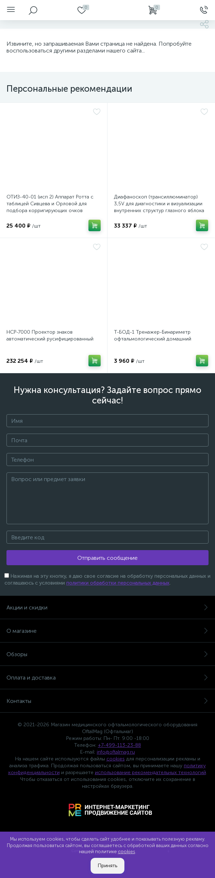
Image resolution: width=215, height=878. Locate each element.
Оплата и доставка (107, 677)
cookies (115, 759)
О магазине (107, 630)
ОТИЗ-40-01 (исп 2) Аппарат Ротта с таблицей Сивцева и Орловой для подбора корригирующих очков (49, 204)
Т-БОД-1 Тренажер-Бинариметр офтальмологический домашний (152, 335)
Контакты (107, 701)
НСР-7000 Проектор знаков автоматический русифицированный (49, 335)
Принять (107, 866)
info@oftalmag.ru (116, 752)
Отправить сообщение (107, 557)
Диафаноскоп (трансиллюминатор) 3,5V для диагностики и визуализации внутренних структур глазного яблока (159, 204)
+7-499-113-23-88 (119, 745)
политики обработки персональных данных (117, 583)
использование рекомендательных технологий (150, 772)
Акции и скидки (107, 607)
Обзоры (107, 654)
